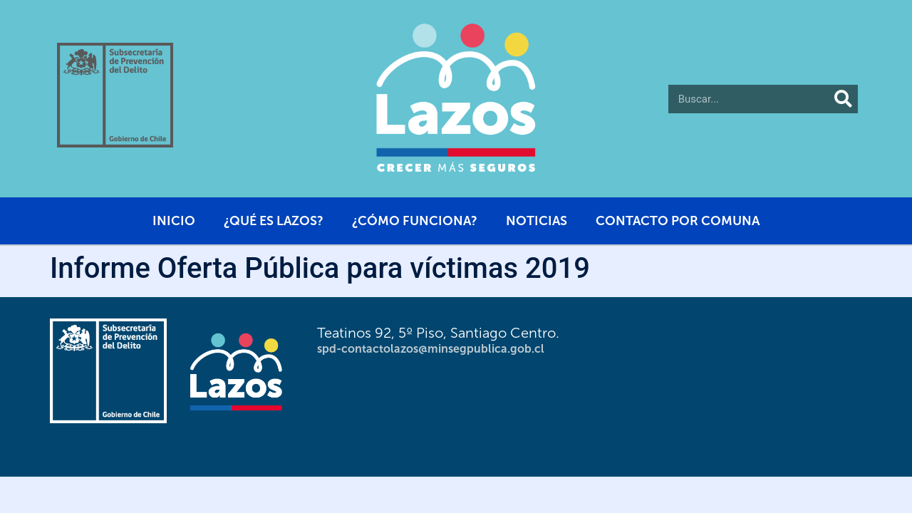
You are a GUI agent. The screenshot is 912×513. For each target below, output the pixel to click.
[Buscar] (843, 99)
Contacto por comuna (678, 221)
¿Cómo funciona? (414, 221)
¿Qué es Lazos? (273, 221)
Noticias (536, 221)
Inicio (173, 221)
